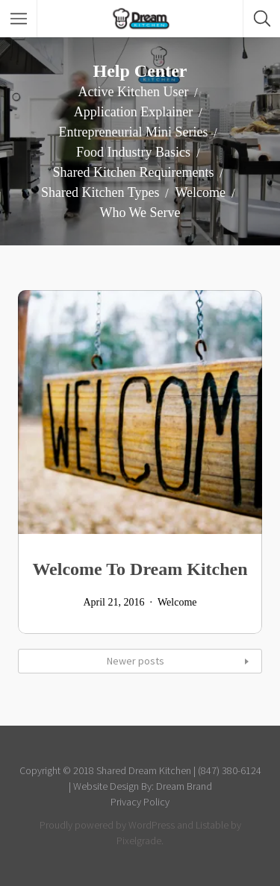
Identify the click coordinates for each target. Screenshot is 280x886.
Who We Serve (139, 212)
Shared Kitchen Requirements (133, 172)
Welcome (200, 192)
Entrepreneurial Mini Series (133, 132)
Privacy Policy (140, 801)
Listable (212, 825)
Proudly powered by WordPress (107, 825)
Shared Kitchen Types (100, 192)
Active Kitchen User (133, 91)
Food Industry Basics (133, 152)
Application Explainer (133, 111)
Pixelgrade (138, 840)
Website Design (106, 786)
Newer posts (135, 660)
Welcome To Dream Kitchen (139, 569)
